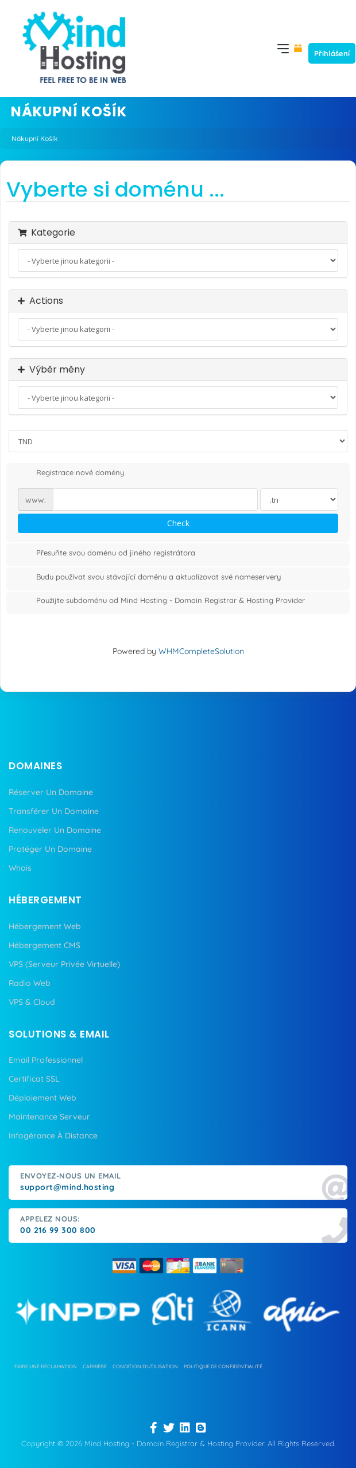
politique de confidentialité (223, 1366)
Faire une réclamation (45, 1366)
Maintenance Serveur (49, 1116)
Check (178, 523)
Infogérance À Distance (53, 1135)
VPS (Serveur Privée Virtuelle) (64, 964)
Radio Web (30, 983)
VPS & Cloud (32, 1002)
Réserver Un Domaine (51, 792)
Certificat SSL (34, 1079)
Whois (20, 868)
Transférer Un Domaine (54, 811)
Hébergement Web (45, 926)
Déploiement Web (42, 1098)
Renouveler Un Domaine (55, 830)
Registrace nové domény (71, 473)
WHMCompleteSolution (201, 651)
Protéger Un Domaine (50, 849)
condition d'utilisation (145, 1366)
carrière (95, 1366)
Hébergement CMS (44, 945)
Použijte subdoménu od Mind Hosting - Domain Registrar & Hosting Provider (161, 601)
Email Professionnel (46, 1060)
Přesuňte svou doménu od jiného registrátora (106, 553)
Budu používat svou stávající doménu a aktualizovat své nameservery (149, 577)
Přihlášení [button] (332, 53)
